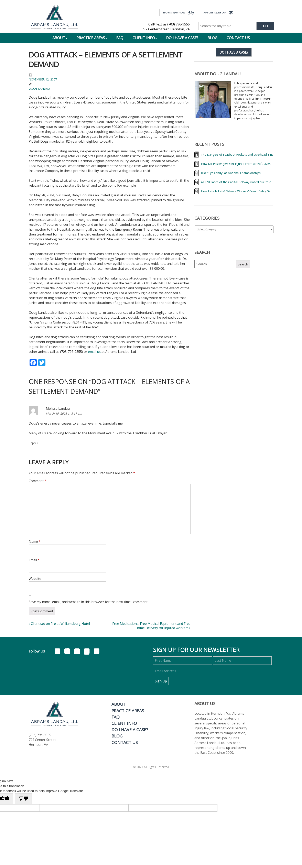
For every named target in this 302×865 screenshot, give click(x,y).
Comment (37, 481)
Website (35, 578)
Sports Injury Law (179, 12)
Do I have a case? (233, 52)
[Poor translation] (23, 798)
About (58, 37)
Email (34, 560)
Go (265, 26)
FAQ (119, 37)
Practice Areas (90, 37)
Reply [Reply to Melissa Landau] (33, 443)
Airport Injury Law (218, 12)
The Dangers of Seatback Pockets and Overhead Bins (237, 154)
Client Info (143, 37)
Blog (212, 37)
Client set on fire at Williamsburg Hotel (59, 623)
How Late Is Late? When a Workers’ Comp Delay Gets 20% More (237, 191)
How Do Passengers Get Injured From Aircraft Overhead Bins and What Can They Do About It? (237, 164)
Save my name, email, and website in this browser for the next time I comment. (88, 602)
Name (35, 541)
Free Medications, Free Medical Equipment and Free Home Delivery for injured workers (151, 625)
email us (94, 351)
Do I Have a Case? (182, 37)
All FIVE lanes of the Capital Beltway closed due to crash (237, 182)
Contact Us (238, 37)
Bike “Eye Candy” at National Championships (231, 173)
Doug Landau (39, 88)
